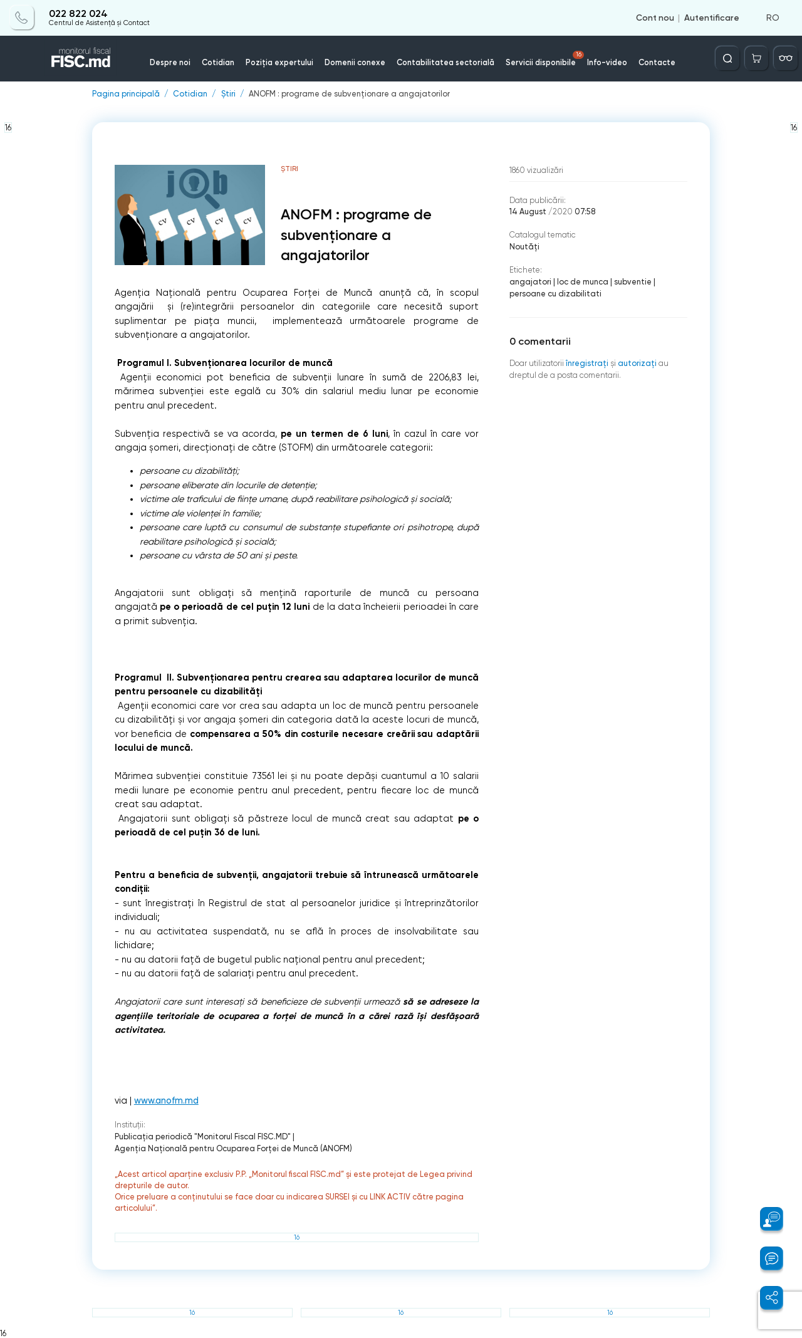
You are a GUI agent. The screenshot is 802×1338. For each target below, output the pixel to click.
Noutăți (524, 246)
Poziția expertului (279, 62)
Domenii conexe (355, 62)
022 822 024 (78, 13)
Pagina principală (126, 94)
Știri (228, 94)
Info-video (607, 62)
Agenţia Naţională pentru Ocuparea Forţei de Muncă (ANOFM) (233, 1148)
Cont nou (655, 18)
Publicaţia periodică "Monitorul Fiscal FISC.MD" (203, 1136)
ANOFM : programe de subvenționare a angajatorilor (349, 94)
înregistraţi (587, 363)
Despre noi (170, 62)
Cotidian (218, 62)
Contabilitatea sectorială (445, 62)
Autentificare (711, 18)
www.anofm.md (166, 1100)
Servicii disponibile (545, 59)
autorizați (637, 363)
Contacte (656, 62)
